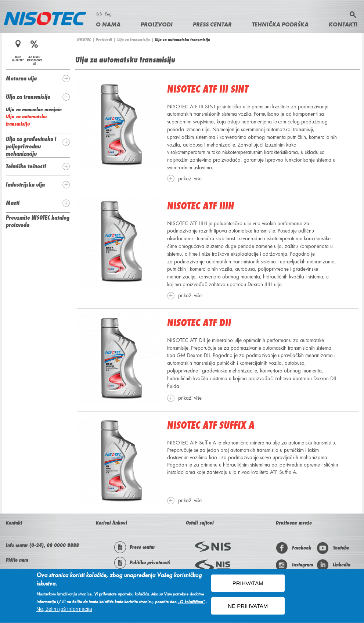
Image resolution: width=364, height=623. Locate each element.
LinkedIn (333, 565)
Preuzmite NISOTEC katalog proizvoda (37, 221)
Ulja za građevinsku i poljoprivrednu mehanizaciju (31, 146)
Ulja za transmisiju (133, 39)
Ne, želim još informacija (64, 611)
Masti (12, 202)
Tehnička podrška (280, 24)
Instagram (294, 565)
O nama (108, 24)
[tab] (38, 78)
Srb (99, 14)
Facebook (293, 548)
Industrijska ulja (25, 184)
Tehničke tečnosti (26, 166)
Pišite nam (17, 560)
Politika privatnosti (142, 563)
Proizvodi (157, 24)
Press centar (212, 24)
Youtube (333, 548)
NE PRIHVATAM (248, 608)
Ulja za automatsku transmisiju (26, 120)
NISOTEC (84, 39)
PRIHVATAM (248, 585)
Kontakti (343, 24)
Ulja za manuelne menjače (34, 109)
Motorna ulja (21, 78)
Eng (108, 14)
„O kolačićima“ (191, 603)
